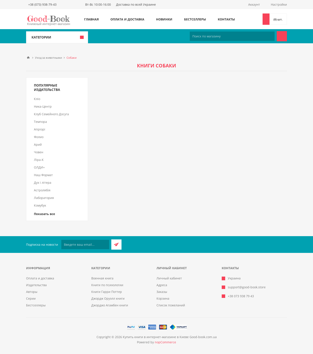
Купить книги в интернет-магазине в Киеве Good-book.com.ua (170, 337)
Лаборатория (44, 198)
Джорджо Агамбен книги (109, 305)
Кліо (37, 99)
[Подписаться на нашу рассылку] (85, 244)
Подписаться (116, 244)
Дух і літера (42, 182)
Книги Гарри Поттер (106, 292)
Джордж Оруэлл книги (108, 298)
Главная (91, 19)
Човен (38, 152)
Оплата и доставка (127, 19)
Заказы (161, 292)
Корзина (162, 298)
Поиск (282, 36)
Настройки (279, 4)
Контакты (226, 19)
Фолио (38, 137)
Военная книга (102, 278)
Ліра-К (39, 160)
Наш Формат (43, 175)
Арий (38, 144)
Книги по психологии (107, 285)
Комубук (40, 205)
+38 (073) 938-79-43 (42, 4)
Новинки (164, 19)
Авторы (31, 292)
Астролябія (42, 190)
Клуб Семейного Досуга (51, 114)
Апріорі (39, 129)
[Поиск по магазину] (232, 36)
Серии (31, 298)
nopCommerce (165, 342)
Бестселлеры (195, 19)
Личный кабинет (169, 278)
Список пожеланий (170, 305)
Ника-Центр (43, 106)
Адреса (161, 285)
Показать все (44, 214)
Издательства (36, 285)
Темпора (40, 122)
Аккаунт (254, 4)
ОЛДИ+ (39, 167)
